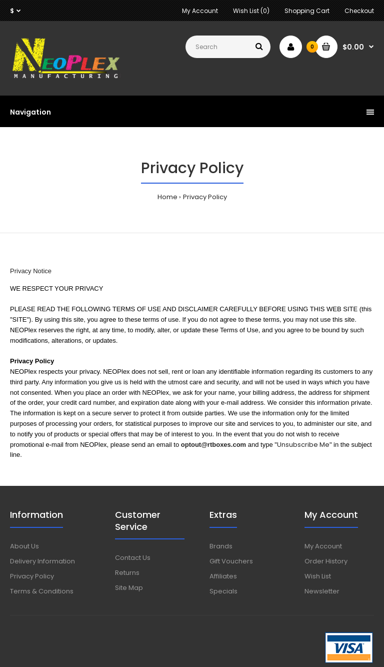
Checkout (359, 11)
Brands (221, 546)
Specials (224, 591)
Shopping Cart (307, 11)
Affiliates (223, 576)
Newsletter (322, 591)
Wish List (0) (251, 11)
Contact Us (132, 557)
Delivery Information (42, 561)
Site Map (129, 587)
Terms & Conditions (42, 591)
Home (168, 197)
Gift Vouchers (231, 561)
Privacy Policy (205, 197)
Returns (127, 572)
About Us (24, 546)
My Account (200, 11)
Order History (326, 561)
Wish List (317, 576)
